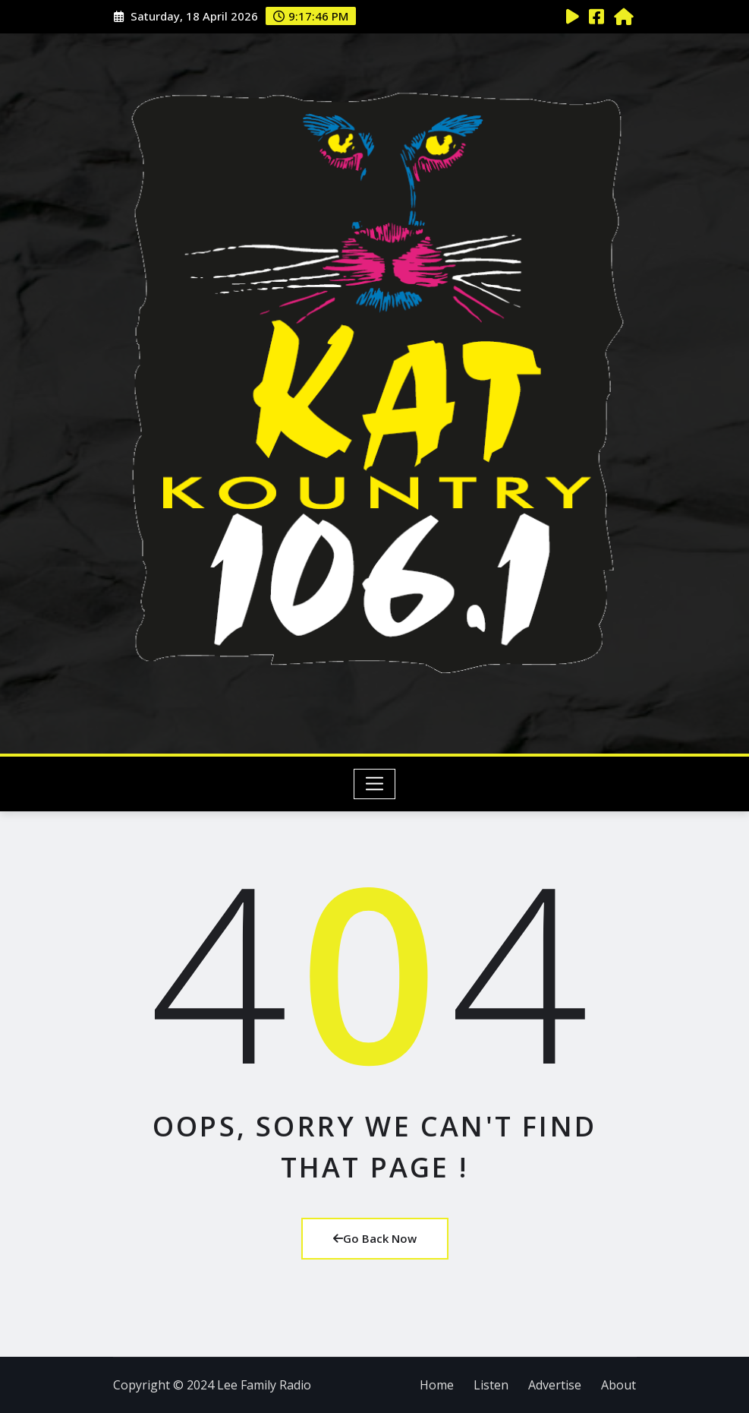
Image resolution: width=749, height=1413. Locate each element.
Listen (491, 1385)
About (618, 1385)
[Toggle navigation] (374, 784)
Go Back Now (375, 1238)
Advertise (554, 1385)
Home (437, 1385)
